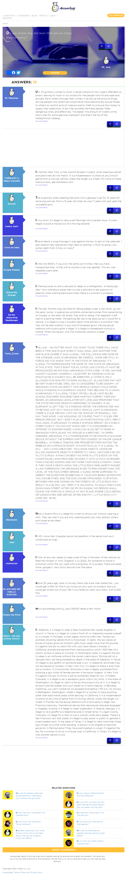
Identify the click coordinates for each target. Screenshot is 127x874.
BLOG (34, 16)
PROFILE (43, 16)
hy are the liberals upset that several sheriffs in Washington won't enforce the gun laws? (29, 795)
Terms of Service (21, 873)
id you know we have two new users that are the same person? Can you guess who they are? (91, 804)
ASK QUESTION (116, 15)
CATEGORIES (23, 16)
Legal (6, 23)
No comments (41, 121)
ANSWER (55, 73)
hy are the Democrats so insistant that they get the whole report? (91, 833)
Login (53, 16)
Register (7, 18)
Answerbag (8, 873)
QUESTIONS (9, 16)
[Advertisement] (63, 148)
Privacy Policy (36, 873)
